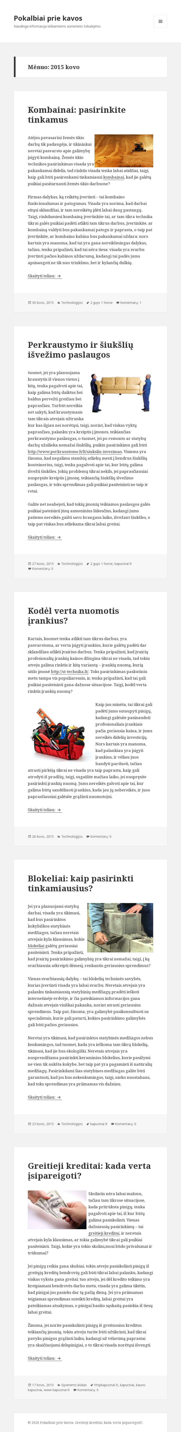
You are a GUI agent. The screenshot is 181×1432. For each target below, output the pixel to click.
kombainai (113, 177)
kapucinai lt (123, 563)
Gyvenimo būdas (74, 1385)
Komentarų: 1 (130, 302)
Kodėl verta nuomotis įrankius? (73, 615)
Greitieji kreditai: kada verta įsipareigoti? (89, 1170)
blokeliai (36, 945)
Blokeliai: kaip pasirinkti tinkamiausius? (81, 883)
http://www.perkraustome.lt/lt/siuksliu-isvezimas (75, 451)
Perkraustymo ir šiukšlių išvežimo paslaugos (80, 349)
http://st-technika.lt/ (69, 671)
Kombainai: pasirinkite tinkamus (77, 114)
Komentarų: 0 (42, 568)
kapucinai (127, 1385)
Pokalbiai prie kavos (48, 18)
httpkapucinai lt (106, 1385)
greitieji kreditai (103, 1233)
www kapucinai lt (57, 1390)
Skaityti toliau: (45, 275)
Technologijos (72, 302)
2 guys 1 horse (101, 302)
